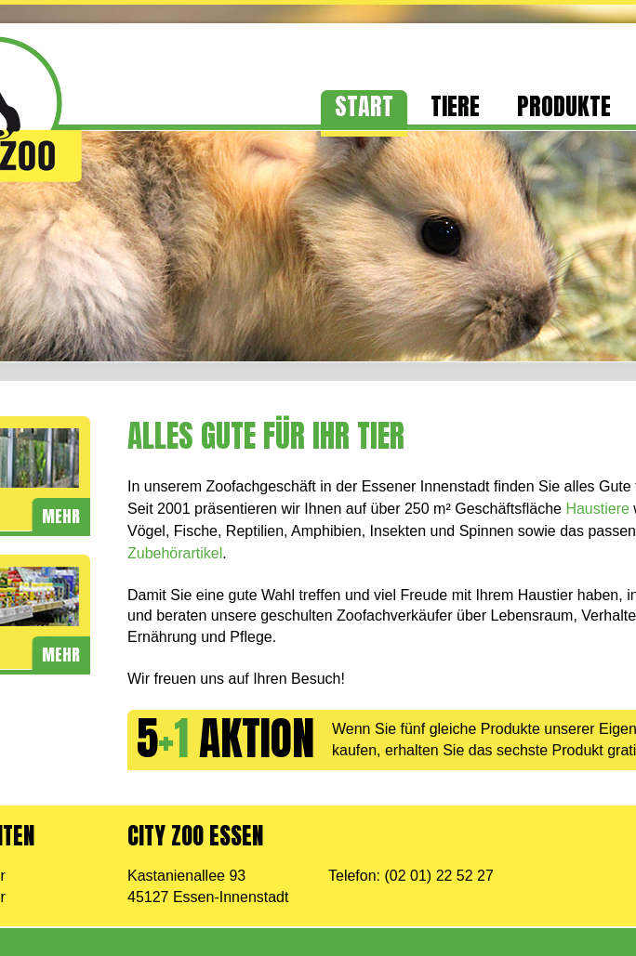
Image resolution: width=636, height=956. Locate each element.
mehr (61, 516)
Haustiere (597, 509)
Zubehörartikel (174, 553)
